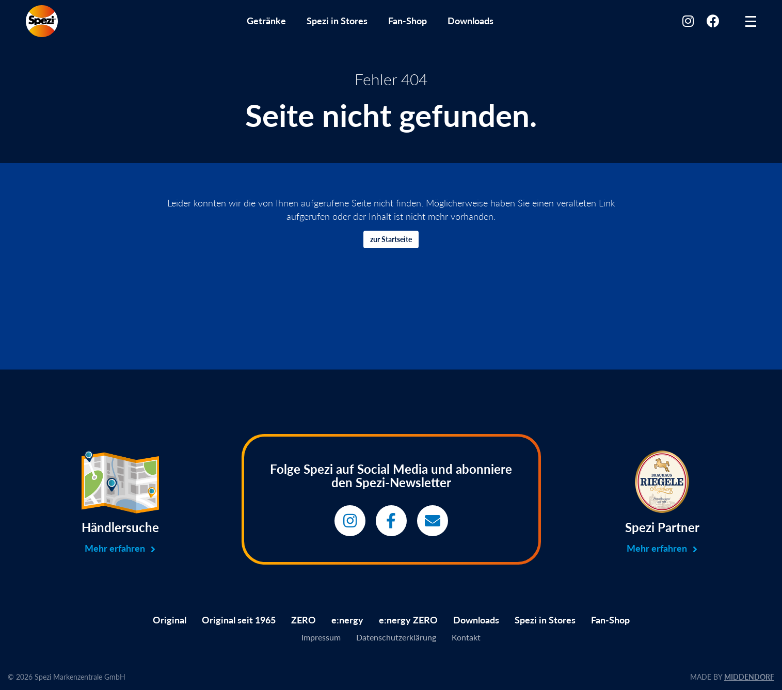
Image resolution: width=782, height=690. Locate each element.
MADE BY (732, 676)
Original (169, 619)
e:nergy (347, 619)
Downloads (470, 20)
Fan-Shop (407, 20)
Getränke (266, 20)
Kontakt (466, 637)
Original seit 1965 (239, 619)
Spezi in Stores (337, 20)
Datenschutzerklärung (396, 637)
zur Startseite (391, 239)
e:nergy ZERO (408, 619)
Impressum (321, 637)
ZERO (303, 619)
